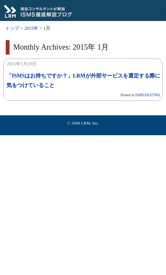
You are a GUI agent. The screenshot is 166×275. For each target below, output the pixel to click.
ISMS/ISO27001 (147, 95)
